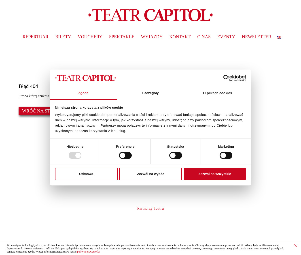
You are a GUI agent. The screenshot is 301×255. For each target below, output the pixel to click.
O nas (203, 36)
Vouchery (90, 36)
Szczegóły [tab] (150, 93)
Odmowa (86, 174)
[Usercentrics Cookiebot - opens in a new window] (226, 78)
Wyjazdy (152, 36)
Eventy (226, 36)
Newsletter (256, 36)
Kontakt (180, 36)
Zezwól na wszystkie (215, 174)
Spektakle (121, 36)
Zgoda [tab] (83, 93)
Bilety (63, 36)
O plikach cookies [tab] (217, 93)
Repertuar (35, 36)
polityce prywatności (88, 251)
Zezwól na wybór (150, 174)
